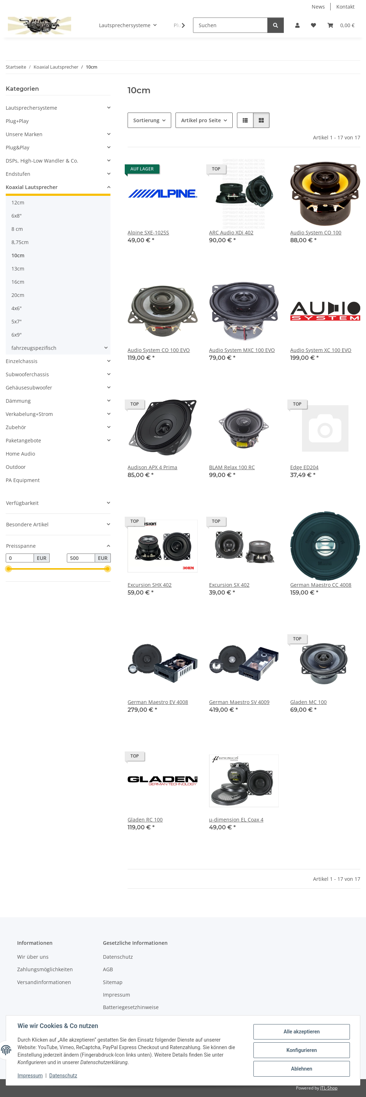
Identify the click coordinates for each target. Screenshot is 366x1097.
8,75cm (20, 242)
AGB (108, 969)
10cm (17, 255)
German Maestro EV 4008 (158, 702)
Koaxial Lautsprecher (32, 187)
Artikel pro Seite (201, 120)
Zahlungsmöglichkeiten (45, 969)
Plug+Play (17, 121)
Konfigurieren (301, 1050)
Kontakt (345, 6)
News (318, 6)
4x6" (16, 308)
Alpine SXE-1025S (148, 232)
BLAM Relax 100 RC (232, 467)
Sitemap (113, 982)
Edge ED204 (304, 467)
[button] (297, 25)
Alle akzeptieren (301, 1031)
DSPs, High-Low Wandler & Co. (42, 160)
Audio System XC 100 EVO (320, 350)
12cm (17, 202)
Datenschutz (63, 1075)
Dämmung (18, 400)
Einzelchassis (22, 361)
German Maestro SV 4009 (239, 702)
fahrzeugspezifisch (33, 347)
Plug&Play (17, 147)
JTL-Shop (328, 1088)
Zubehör (16, 427)
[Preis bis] (81, 558)
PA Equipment (23, 480)
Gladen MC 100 (308, 702)
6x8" (16, 215)
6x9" (16, 334)
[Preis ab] (20, 558)
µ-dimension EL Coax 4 (236, 819)
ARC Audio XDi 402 (231, 232)
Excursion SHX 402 (150, 584)
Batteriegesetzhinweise (131, 1007)
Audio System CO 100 (315, 232)
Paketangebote (23, 440)
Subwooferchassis (27, 374)
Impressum (30, 1075)
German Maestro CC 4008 (320, 584)
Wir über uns (33, 956)
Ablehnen (301, 1069)
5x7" (16, 321)
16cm (17, 281)
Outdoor (16, 466)
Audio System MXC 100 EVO (242, 350)
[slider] (8, 569)
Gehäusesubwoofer (29, 387)
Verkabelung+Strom (29, 414)
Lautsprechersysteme (31, 107)
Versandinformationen (44, 982)
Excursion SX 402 (229, 584)
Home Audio (20, 453)
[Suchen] (230, 25)
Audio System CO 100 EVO (159, 350)
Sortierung (146, 120)
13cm (17, 268)
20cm (17, 295)
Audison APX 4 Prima (152, 467)
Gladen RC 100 (145, 819)
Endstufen (18, 173)
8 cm (17, 228)
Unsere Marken (24, 134)
